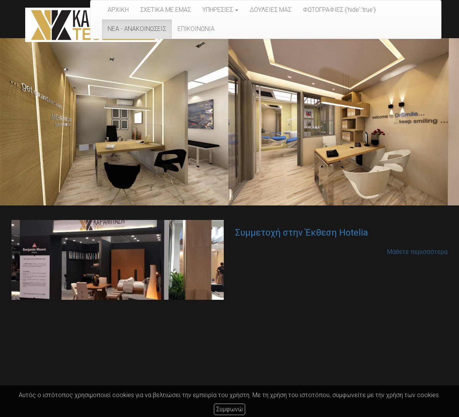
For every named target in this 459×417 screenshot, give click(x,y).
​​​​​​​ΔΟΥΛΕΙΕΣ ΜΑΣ (270, 9)
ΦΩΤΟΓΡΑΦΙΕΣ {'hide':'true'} (339, 9)
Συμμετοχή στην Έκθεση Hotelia (301, 232)
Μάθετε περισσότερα (417, 251)
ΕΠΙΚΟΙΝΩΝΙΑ (196, 28)
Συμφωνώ (229, 409)
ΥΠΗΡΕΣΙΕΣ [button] (220, 9)
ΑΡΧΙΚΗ (118, 9)
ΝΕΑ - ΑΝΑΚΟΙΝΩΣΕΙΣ (137, 28)
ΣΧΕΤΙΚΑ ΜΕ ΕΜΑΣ (165, 9)
